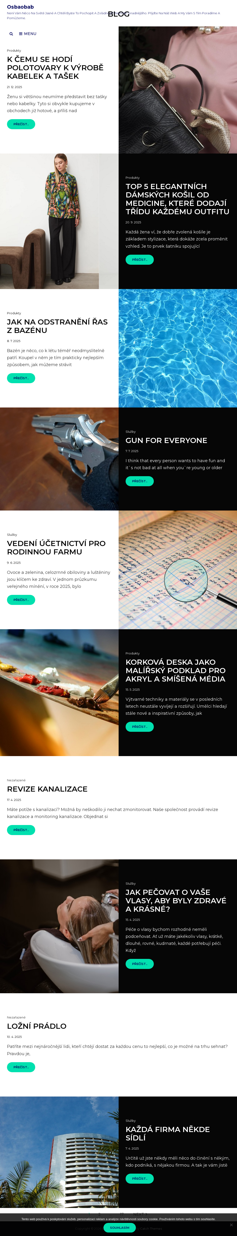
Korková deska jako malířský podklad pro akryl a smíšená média (176, 670)
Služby (131, 431)
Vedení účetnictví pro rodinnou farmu (56, 547)
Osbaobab (20, 7)
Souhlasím (119, 1227)
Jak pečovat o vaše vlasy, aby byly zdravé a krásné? (176, 901)
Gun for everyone (166, 440)
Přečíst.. (24, 125)
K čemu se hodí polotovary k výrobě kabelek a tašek (55, 68)
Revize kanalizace (47, 788)
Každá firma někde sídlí (168, 1133)
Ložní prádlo (36, 1026)
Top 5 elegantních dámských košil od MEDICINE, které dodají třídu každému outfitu (178, 199)
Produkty (14, 50)
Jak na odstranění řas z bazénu (57, 326)
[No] (231, 1224)
